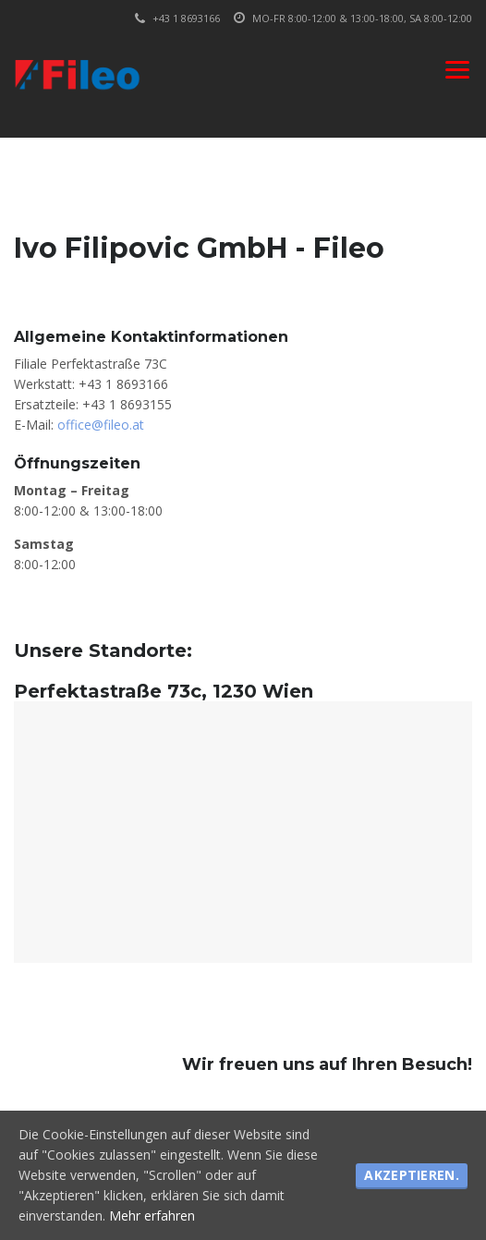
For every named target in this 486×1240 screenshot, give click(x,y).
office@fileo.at (100, 424)
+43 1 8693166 (123, 384)
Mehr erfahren (152, 1215)
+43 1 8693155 (127, 404)
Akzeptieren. (411, 1175)
